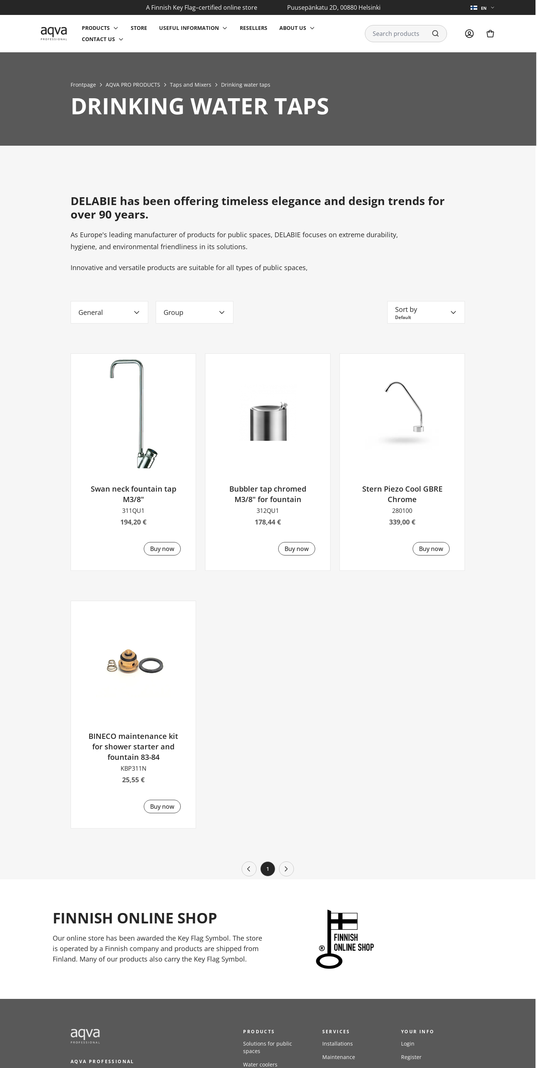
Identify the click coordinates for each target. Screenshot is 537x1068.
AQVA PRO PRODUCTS (133, 84)
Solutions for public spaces (267, 1047)
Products (96, 27)
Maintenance (338, 1057)
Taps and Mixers (190, 84)
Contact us (98, 39)
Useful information (189, 27)
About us (292, 27)
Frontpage (83, 84)
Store (139, 27)
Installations (337, 1043)
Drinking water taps (245, 84)
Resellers (253, 27)
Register (411, 1057)
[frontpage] (138, 1036)
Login (408, 1043)
